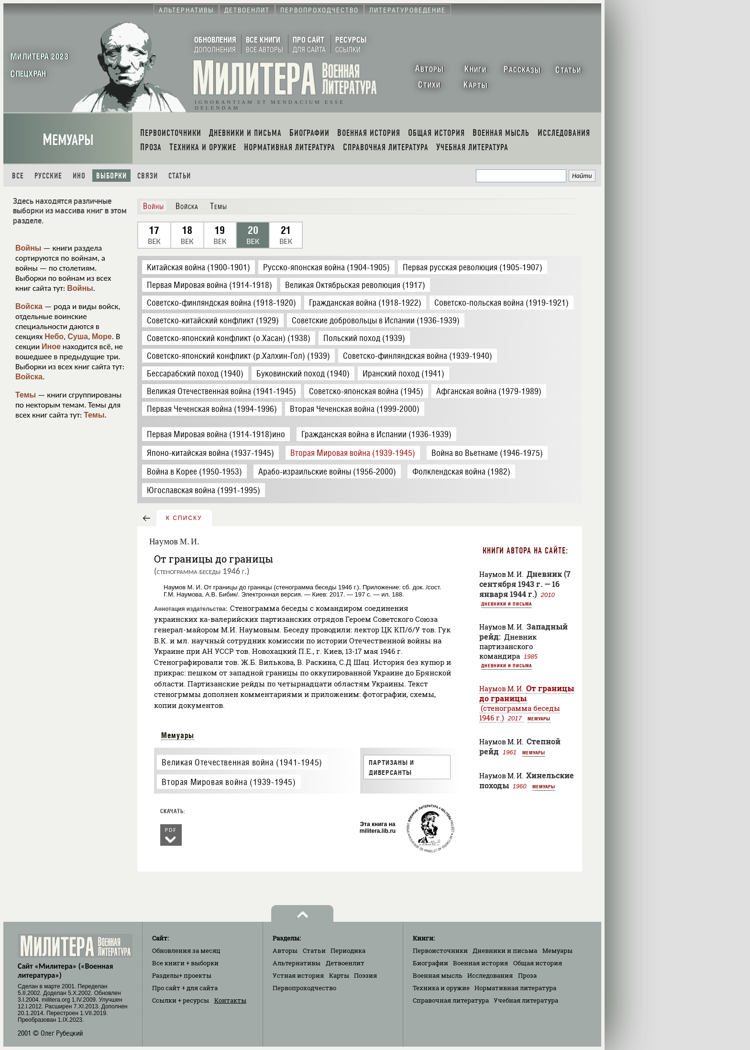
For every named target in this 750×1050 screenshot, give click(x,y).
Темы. (95, 415)
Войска (29, 306)
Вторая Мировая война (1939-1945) (229, 782)
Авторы (285, 950)
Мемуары (68, 140)
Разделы (181, 975)
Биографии (430, 963)
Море (102, 336)
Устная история (298, 975)
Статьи (179, 176)
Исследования (490, 975)
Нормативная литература (515, 988)
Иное (51, 347)
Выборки (111, 176)
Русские (48, 176)
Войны (28, 248)
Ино (79, 176)
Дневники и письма (506, 604)
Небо (54, 336)
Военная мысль (438, 975)
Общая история (537, 963)
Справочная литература (451, 1000)
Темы (25, 395)
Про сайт (185, 988)
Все (18, 176)
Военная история (480, 963)
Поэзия (365, 975)
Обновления (186, 950)
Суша (77, 336)
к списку (184, 518)
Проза (527, 975)
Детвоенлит (345, 963)
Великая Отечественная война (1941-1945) (242, 762)
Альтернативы (296, 963)
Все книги (185, 963)
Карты (339, 975)
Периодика (348, 950)
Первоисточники (440, 950)
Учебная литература (526, 1000)
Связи (147, 176)
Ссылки (180, 1000)
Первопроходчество (304, 988)
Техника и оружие (441, 988)
